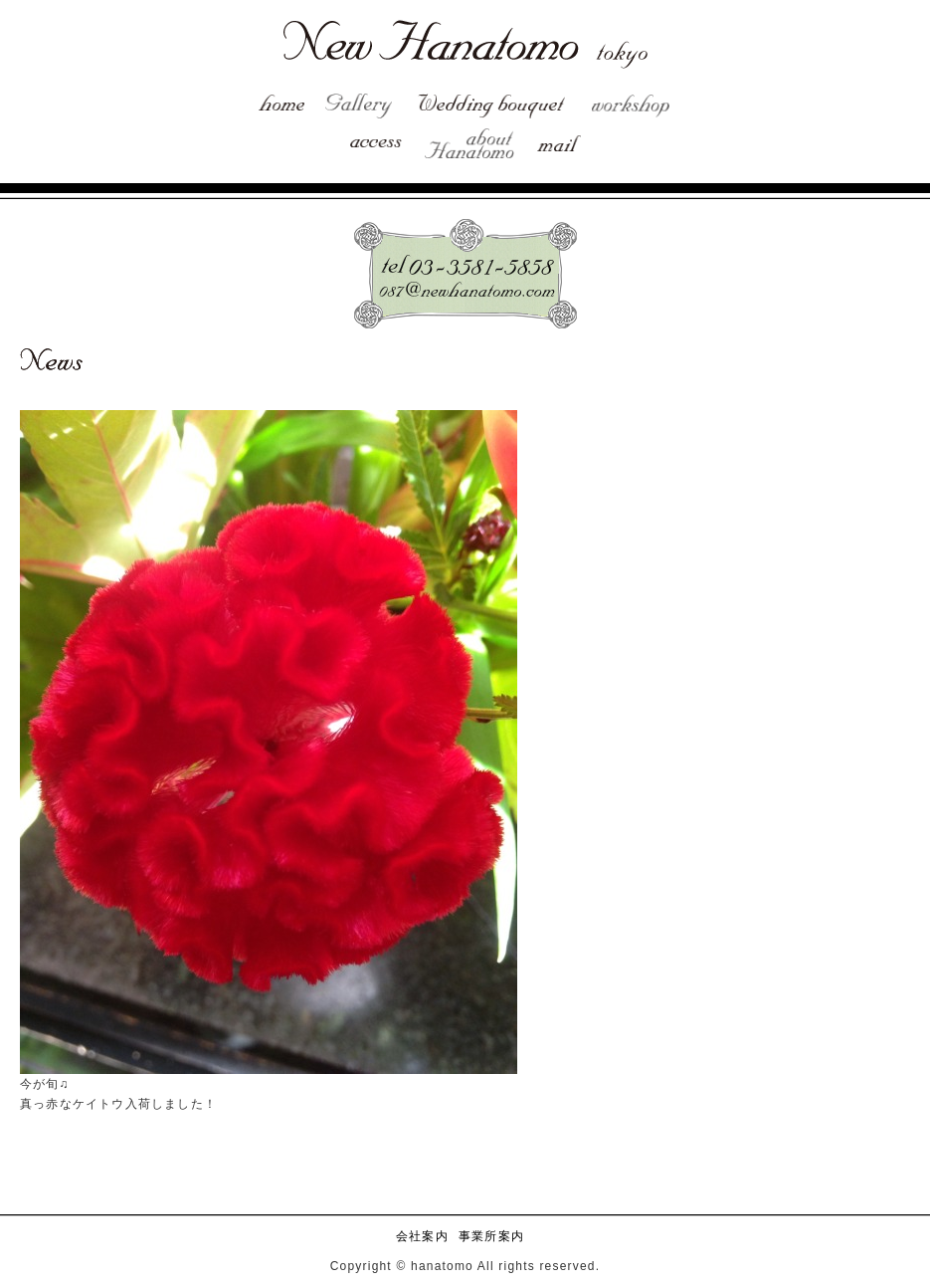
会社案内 (422, 1236)
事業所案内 (491, 1236)
